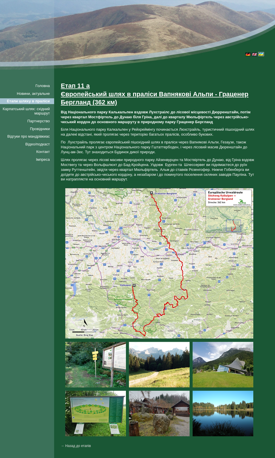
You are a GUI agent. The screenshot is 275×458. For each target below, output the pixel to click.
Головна (43, 86)
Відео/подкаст (37, 144)
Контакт (43, 151)
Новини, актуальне (33, 93)
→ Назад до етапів (76, 446)
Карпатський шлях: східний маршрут (26, 111)
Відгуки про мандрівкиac (28, 136)
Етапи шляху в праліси (28, 101)
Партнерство (38, 121)
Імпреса (43, 159)
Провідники (40, 129)
